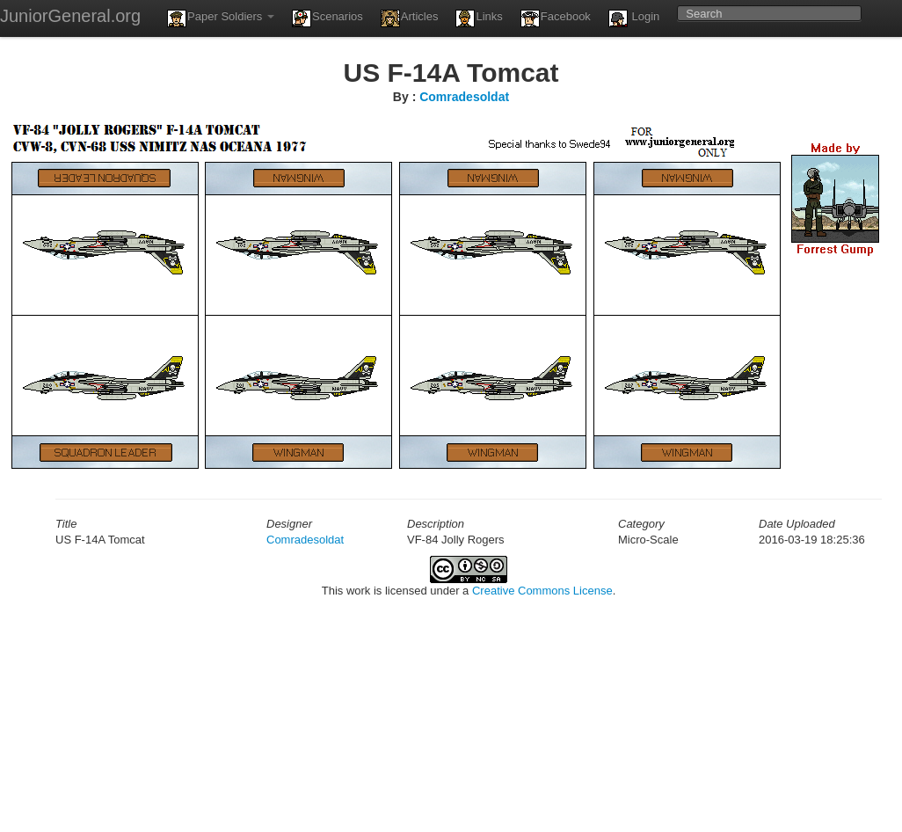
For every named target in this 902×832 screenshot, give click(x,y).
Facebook (555, 18)
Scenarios (327, 18)
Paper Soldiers (220, 18)
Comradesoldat (464, 97)
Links (478, 18)
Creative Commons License (542, 590)
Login (633, 18)
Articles (410, 18)
